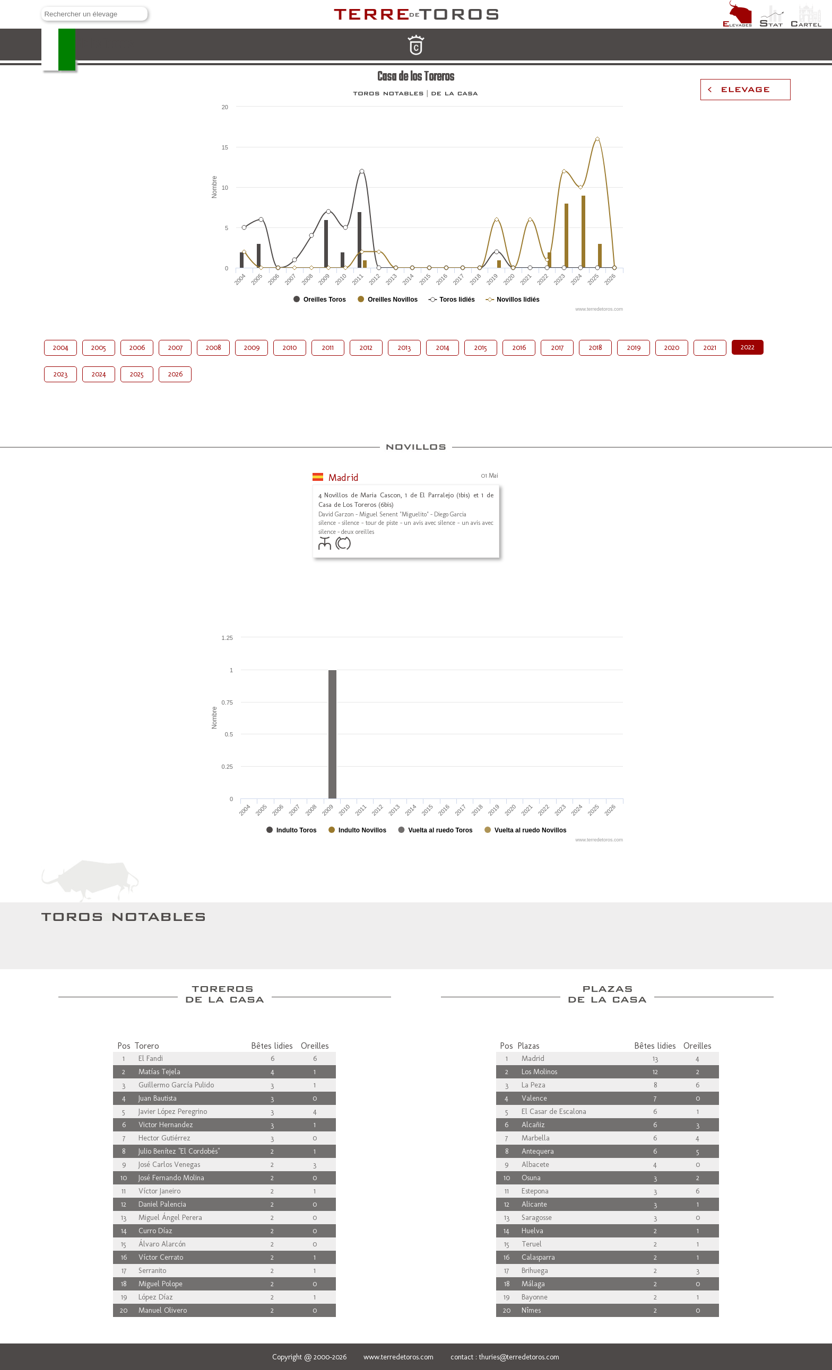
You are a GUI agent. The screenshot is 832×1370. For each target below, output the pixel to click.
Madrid (343, 478)
